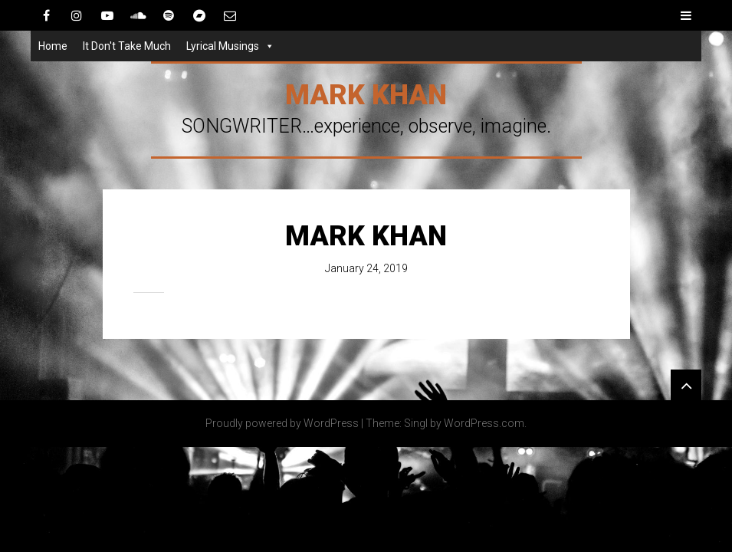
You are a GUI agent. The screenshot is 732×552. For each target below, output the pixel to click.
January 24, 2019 (366, 268)
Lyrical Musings (222, 46)
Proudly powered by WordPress (282, 423)
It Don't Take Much (127, 46)
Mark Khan (366, 95)
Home (52, 46)
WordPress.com (484, 423)
